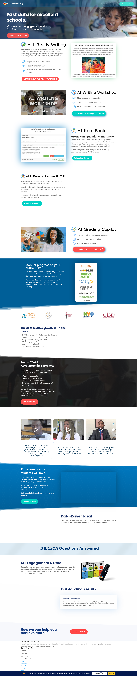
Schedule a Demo (126, 4)
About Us (23, 650)
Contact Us (24, 653)
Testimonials (24, 663)
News (22, 670)
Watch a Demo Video (18, 35)
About (22, 661)
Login (113, 4)
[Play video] (43, 103)
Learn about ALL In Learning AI (88, 249)
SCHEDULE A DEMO (79, 632)
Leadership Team (25, 656)
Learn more (29, 501)
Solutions (104, 4)
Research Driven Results (27, 659)
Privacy (23, 668)
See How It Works (29, 402)
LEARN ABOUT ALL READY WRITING (39, 79)
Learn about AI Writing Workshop (88, 114)
